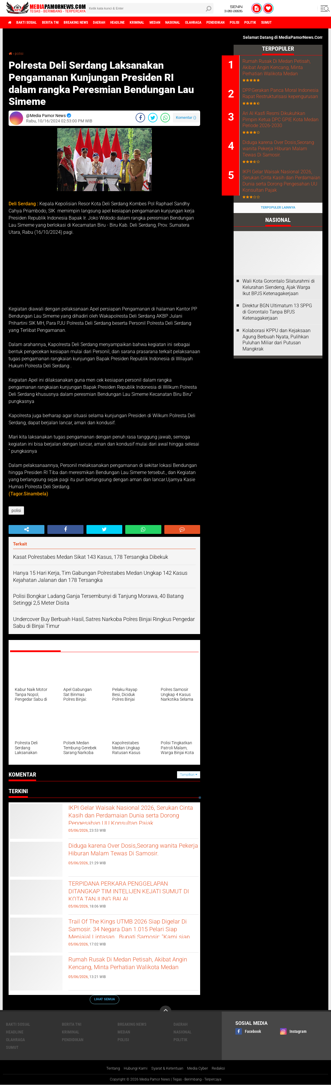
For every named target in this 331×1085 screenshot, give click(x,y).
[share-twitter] (153, 117)
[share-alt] (26, 529)
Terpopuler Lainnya (278, 239)
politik (306, 22)
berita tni (60, 22)
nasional (211, 22)
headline (142, 22)
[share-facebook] (140, 117)
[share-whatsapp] (165, 117)
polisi (287, 22)
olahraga (236, 22)
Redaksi (223, 1068)
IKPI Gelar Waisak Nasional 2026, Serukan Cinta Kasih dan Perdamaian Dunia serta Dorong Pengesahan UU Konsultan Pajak (130, 823)
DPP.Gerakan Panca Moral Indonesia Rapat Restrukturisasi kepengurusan (285, 104)
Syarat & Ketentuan (167, 1068)
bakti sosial (32, 22)
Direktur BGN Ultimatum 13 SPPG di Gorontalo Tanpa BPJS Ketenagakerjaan (277, 344)
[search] (149, 8)
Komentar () (186, 117)
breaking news (91, 22)
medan (188, 22)
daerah (120, 22)
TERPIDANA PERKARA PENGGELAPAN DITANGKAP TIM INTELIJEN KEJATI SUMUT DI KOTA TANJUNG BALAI (128, 899)
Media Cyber (200, 1068)
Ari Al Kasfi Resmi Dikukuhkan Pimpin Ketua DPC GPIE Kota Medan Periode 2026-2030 (285, 135)
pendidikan (263, 22)
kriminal (167, 22)
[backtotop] (165, 1011)
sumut (12, 1047)
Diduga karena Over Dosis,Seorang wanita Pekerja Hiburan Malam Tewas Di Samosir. (131, 856)
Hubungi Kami (133, 1068)
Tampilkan (188, 774)
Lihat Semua (104, 999)
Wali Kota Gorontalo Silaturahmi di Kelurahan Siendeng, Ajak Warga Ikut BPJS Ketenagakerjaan (278, 319)
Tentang (108, 1068)
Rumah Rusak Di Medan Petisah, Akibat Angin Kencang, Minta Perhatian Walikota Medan (132, 970)
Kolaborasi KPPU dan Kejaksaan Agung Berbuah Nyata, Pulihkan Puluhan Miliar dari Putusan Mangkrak (276, 371)
